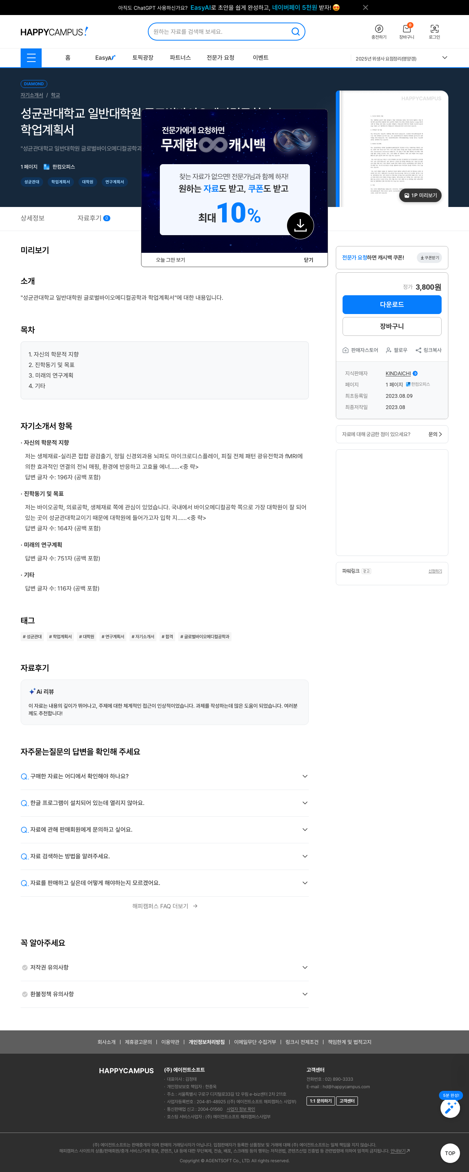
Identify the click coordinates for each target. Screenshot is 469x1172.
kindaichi (398, 373)
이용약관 (170, 1042)
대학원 (87, 182)
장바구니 (392, 326)
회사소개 (107, 1042)
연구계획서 (114, 182)
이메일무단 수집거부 (255, 1042)
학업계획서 (60, 182)
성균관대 (31, 182)
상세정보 (33, 218)
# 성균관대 (32, 636)
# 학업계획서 (60, 636)
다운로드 (392, 304)
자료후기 (94, 218)
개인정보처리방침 (207, 1042)
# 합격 (167, 636)
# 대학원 (86, 636)
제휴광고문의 (138, 1042)
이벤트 (261, 57)
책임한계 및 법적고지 (349, 1042)
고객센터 (347, 1101)
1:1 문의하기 (321, 1101)
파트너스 (180, 57)
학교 (55, 95)
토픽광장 (142, 57)
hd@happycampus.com (346, 1086)
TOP (450, 1153)
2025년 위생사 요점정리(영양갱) (386, 59)
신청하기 (435, 571)
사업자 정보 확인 (241, 1109)
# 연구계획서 (113, 636)
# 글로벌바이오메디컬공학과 (204, 636)
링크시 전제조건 (302, 1042)
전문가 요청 (220, 57)
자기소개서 (32, 95)
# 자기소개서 (143, 636)
